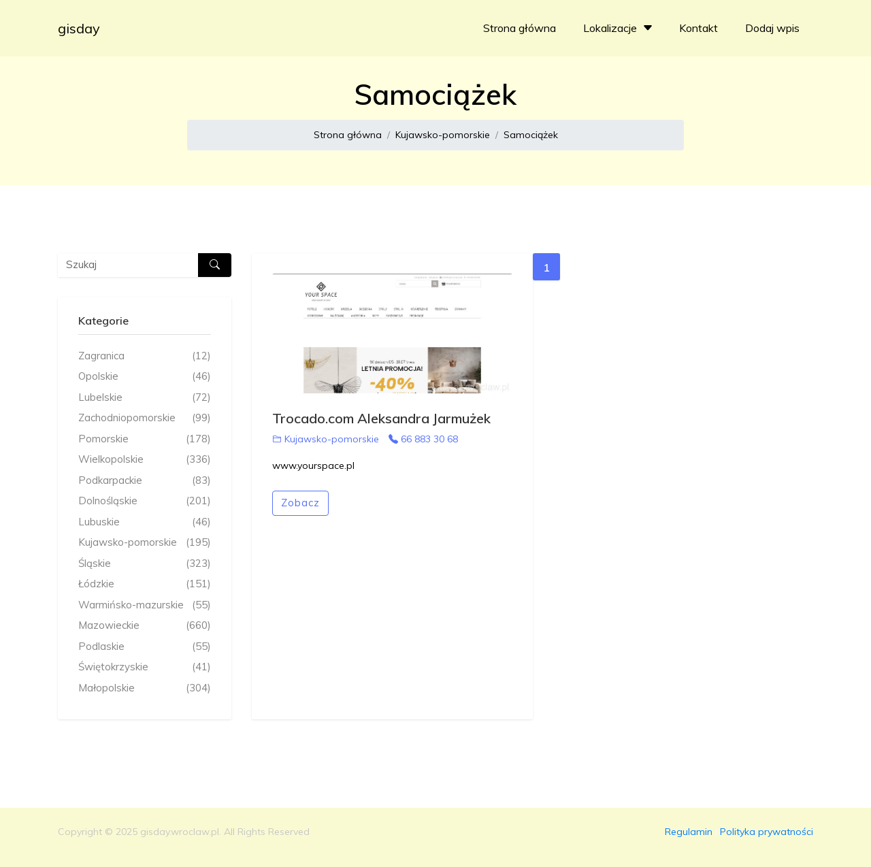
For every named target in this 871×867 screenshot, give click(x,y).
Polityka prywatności (766, 831)
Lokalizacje (619, 28)
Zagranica (144, 356)
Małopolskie (144, 688)
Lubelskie (144, 398)
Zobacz (300, 502)
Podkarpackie (144, 481)
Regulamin (688, 831)
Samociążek (531, 135)
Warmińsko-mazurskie (144, 605)
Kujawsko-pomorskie (442, 135)
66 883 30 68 (423, 439)
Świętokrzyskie (144, 667)
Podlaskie (144, 647)
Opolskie (144, 377)
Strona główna (519, 28)
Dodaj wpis (772, 28)
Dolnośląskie (144, 501)
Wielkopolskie (144, 460)
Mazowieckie (144, 626)
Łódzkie (144, 584)
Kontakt (698, 28)
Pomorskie (144, 439)
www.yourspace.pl (313, 465)
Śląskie (144, 564)
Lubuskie (144, 522)
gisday (79, 28)
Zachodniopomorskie (144, 418)
